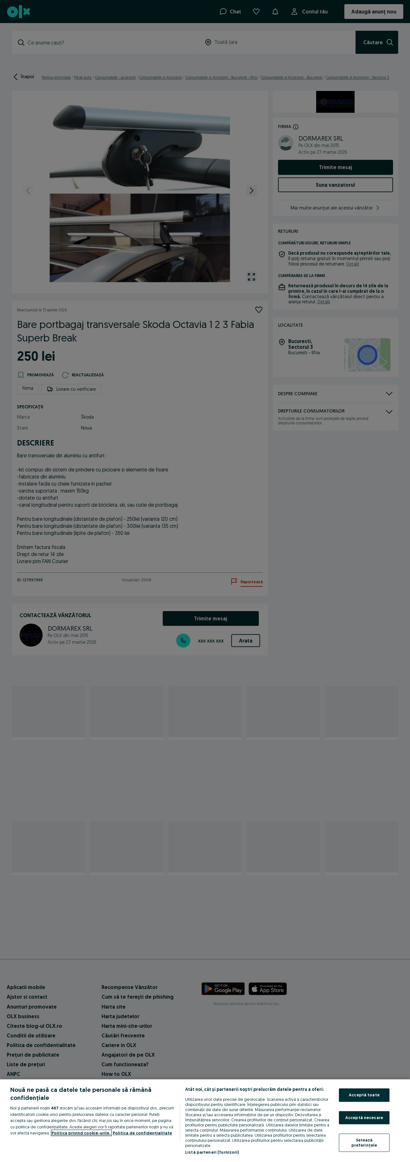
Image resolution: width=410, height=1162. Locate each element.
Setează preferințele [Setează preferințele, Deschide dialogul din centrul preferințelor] (364, 1143)
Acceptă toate (364, 1094)
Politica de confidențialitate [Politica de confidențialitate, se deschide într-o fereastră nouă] (142, 1132)
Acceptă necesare (364, 1117)
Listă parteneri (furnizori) (212, 1152)
